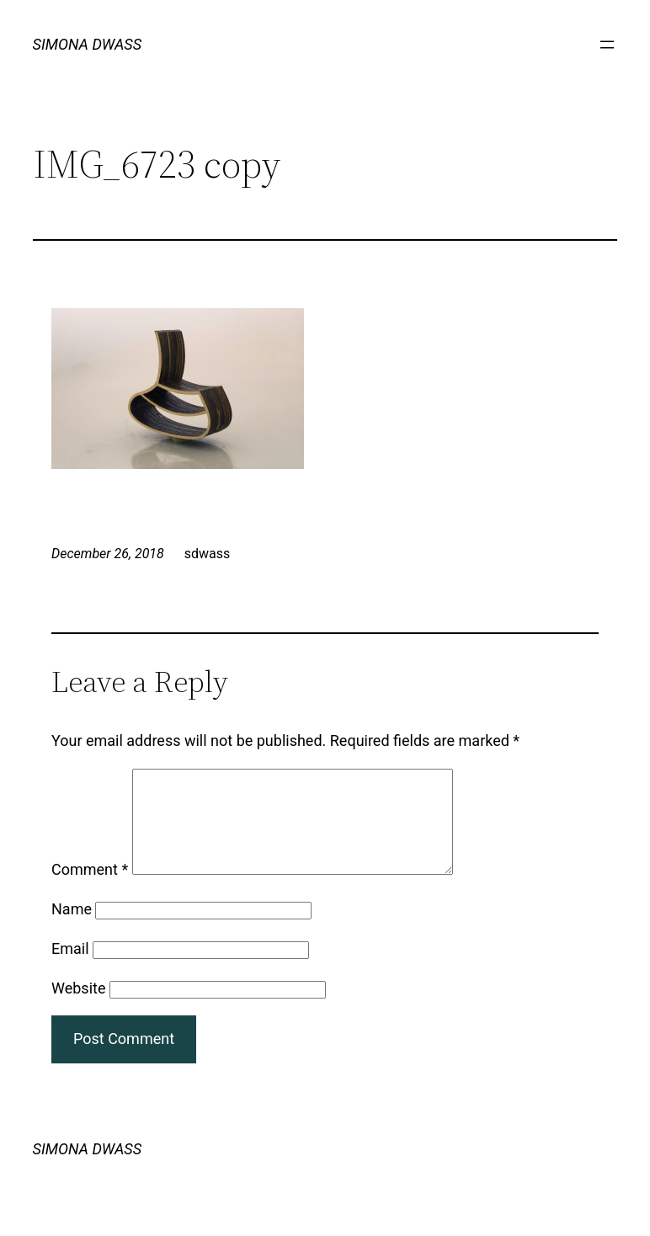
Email (70, 969)
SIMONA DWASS (87, 44)
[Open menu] (607, 45)
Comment (89, 889)
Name (71, 929)
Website (78, 1008)
